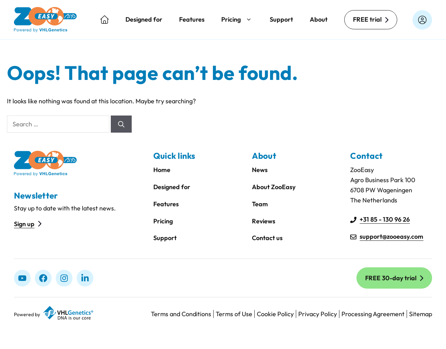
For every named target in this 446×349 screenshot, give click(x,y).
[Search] (121, 124)
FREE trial (367, 19)
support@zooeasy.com (391, 236)
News (260, 170)
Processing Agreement (373, 314)
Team (260, 204)
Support (281, 19)
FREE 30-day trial (390, 278)
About (319, 19)
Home (161, 170)
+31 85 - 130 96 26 (385, 219)
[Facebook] (43, 278)
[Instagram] (64, 278)
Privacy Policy (317, 314)
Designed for (143, 19)
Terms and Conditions (181, 314)
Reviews (263, 221)
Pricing (237, 20)
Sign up (24, 224)
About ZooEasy (273, 187)
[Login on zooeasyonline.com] (422, 20)
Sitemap (420, 314)
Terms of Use (234, 314)
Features (192, 19)
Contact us (267, 238)
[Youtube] (22, 278)
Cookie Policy (275, 314)
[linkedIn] (85, 278)
